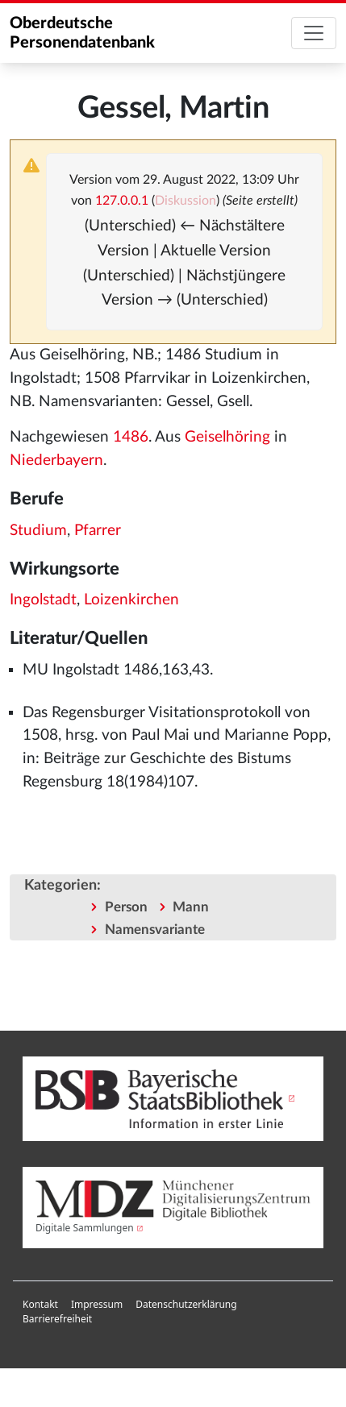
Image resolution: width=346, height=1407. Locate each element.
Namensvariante (155, 929)
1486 (130, 437)
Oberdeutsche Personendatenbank (82, 33)
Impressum (97, 1304)
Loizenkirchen (131, 600)
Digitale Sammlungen (84, 1228)
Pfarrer (97, 530)
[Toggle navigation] (313, 33)
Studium (38, 530)
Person (126, 907)
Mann (191, 907)
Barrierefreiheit (57, 1319)
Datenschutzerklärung (185, 1304)
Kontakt (40, 1304)
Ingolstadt (43, 600)
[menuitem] (40, 1304)
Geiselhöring (227, 437)
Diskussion (185, 200)
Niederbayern (56, 460)
